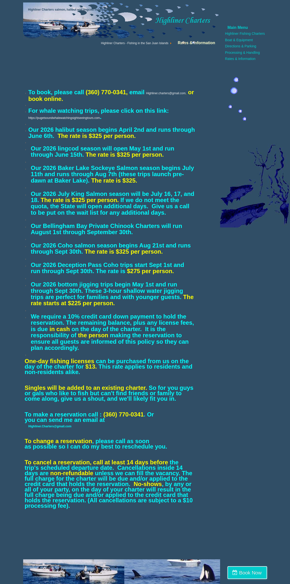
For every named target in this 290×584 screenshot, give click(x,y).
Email (195, 43)
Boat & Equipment (239, 40)
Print (184, 43)
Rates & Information (240, 59)
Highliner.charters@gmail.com (165, 93)
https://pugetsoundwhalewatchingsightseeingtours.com (64, 118)
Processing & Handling (242, 53)
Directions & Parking (240, 46)
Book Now (268, 572)
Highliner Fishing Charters (245, 34)
